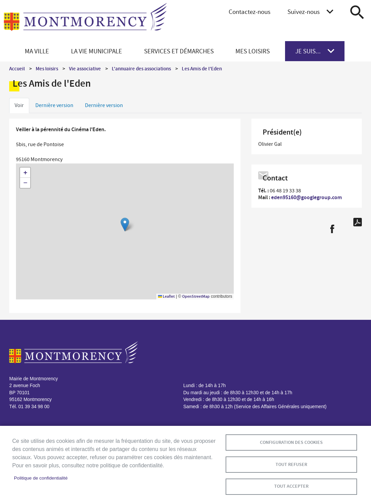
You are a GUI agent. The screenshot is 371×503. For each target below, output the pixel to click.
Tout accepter (291, 486)
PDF (357, 222)
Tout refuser (291, 464)
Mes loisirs (47, 68)
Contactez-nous (249, 11)
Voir (19, 105)
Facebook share (332, 229)
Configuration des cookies (291, 442)
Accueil (17, 68)
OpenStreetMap (196, 296)
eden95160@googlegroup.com (306, 197)
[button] (125, 224)
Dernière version (54, 105)
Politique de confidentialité (41, 478)
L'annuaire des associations (141, 68)
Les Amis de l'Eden (202, 68)
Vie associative (85, 68)
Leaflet (166, 296)
